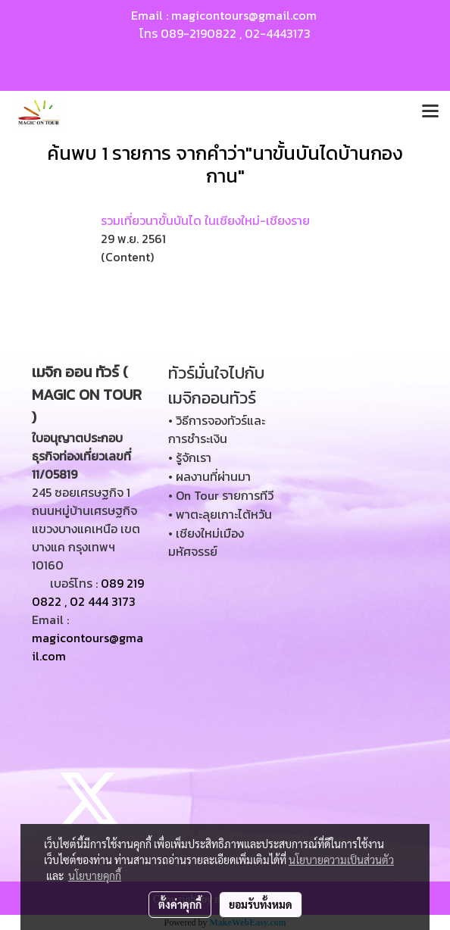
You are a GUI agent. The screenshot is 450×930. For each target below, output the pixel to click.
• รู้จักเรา (189, 457)
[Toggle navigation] (430, 112)
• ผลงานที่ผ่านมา (209, 476)
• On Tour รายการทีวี (220, 495)
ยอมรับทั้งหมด (260, 904)
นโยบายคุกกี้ (94, 875)
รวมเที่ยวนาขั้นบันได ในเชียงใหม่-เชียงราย (205, 220)
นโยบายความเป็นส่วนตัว (341, 859)
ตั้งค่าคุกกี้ (180, 904)
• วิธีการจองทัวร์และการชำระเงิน (216, 429)
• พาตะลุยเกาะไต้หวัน (220, 514)
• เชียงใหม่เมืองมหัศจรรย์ (206, 542)
